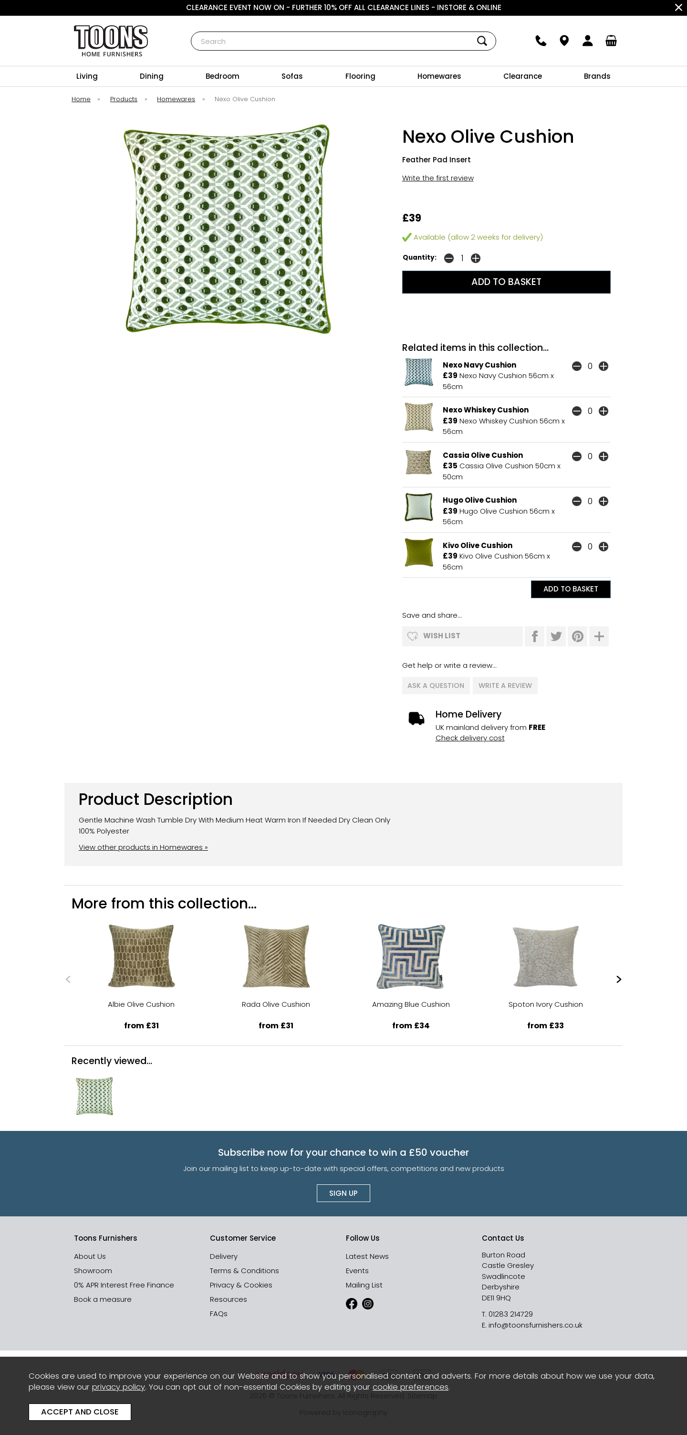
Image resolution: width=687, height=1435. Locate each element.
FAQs (219, 1311)
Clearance (522, 76)
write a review (505, 684)
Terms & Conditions (244, 1268)
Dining (152, 76)
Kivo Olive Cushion (477, 545)
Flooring (360, 76)
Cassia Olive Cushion (483, 455)
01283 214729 (511, 1311)
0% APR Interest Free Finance (124, 1282)
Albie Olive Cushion (141, 1001)
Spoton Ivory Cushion (546, 1001)
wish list (441, 636)
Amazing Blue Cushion (411, 1001)
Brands (597, 76)
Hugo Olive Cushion (480, 500)
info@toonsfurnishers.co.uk (536, 1322)
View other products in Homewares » (143, 844)
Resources (228, 1296)
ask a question (436, 684)
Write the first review (438, 178)
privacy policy (118, 1387)
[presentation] (68, 976)
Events (357, 1268)
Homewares (439, 76)
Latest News (367, 1253)
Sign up (343, 1190)
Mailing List (364, 1282)
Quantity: (420, 257)
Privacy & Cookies (241, 1282)
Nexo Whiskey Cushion (486, 410)
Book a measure (103, 1296)
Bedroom (222, 76)
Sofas (292, 76)
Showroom (93, 1268)
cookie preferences (410, 1387)
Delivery (224, 1253)
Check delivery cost (470, 735)
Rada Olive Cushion (276, 1001)
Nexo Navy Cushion (479, 365)
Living (87, 76)
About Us (90, 1253)
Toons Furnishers (110, 40)
